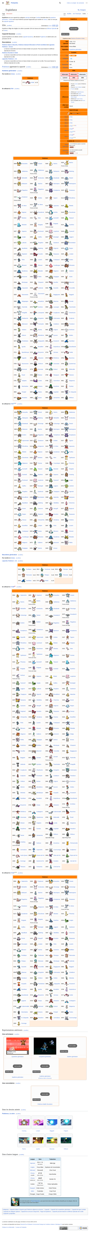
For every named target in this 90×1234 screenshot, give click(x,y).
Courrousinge (57, 849)
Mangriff (56, 508)
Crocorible (72, 288)
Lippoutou (56, 205)
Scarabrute (41, 212)
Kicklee (40, 198)
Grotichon (23, 745)
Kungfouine (56, 312)
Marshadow (25, 386)
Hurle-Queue (23, 855)
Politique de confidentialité (8, 1227)
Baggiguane (56, 294)
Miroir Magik (74, 97)
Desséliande (72, 346)
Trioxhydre (41, 324)
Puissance (65, 64)
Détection (81, 91)
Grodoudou (41, 178)
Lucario (40, 259)
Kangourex (41, 446)
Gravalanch (57, 615)
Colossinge (57, 423)
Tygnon (55, 198)
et (77, 38)
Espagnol (32, 1188)
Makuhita (56, 497)
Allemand (32, 1170)
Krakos (40, 392)
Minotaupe (25, 282)
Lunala (40, 380)
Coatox (71, 259)
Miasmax (55, 301)
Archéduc (72, 804)
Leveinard (39, 643)
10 (57, 25)
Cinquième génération (45, 1056)
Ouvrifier (55, 282)
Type (67, 55)
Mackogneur (72, 183)
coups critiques (78, 87)
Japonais (32, 1163)
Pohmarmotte (74, 843)
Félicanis (22, 866)
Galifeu (40, 237)
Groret (24, 508)
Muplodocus (56, 346)
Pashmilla (24, 307)
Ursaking (22, 842)
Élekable (40, 271)
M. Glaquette (72, 392)
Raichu (55, 163)
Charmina (71, 503)
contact (76, 83)
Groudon (40, 254)
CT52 (70, 117)
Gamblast (71, 341)
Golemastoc (56, 318)
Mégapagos (25, 301)
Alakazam (24, 183)
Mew (39, 218)
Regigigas (56, 276)
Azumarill (55, 218)
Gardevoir (56, 242)
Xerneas (55, 352)
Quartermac (72, 363)
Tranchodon (72, 307)
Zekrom (24, 335)
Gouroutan (56, 363)
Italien (32, 1191)
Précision (65, 67)
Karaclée (55, 288)
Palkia (39, 276)
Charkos (71, 520)
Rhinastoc (72, 265)
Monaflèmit (25, 497)
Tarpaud (71, 218)
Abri (77, 91)
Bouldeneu (25, 271)
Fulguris (55, 329)
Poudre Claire (79, 98)
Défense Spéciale (52, 28)
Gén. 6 (66, 123)
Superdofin (39, 849)
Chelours (40, 363)
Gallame (71, 271)
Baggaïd (71, 294)
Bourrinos (71, 358)
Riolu (23, 259)
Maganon (56, 271)
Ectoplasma (56, 190)
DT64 (70, 129)
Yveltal (10, 19)
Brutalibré (40, 346)
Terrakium (71, 324)
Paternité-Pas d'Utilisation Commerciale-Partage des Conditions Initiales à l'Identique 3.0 (41, 1224)
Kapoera (24, 231)
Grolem (24, 435)
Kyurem (55, 335)
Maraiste (24, 224)
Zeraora (40, 386)
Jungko (24, 237)
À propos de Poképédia (20, 1227)
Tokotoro (71, 375)
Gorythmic (56, 386)
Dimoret (40, 265)
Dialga (72, 734)
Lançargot (56, 307)
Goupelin (56, 792)
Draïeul (55, 369)
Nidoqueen (56, 171)
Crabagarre (39, 811)
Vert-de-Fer (73, 861)
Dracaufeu (25, 163)
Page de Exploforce (45, 1211)
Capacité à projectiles (9, 1213)
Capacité (46, 1209)
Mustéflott (25, 525)
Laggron (71, 237)
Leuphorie (56, 231)
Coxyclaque (57, 463)
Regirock (55, 248)
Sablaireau (25, 171)
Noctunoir (24, 276)
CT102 (71, 138)
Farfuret (22, 675)
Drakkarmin (25, 318)
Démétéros (41, 335)
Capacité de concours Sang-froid (30, 1211)
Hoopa (38, 805)
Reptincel (39, 595)
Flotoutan (65, 575)
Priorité (72, 88)
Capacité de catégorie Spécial (11, 1211)
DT (79, 113)
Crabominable (57, 811)
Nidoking (71, 171)
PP (67, 61)
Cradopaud (56, 259)
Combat (38, 17)
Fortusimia (39, 866)
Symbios (40, 307)
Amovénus (56, 843)
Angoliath (55, 392)
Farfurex (38, 843)
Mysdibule (24, 248)
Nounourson (25, 363)
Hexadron (24, 397)
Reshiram (71, 329)
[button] (74, 28)
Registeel (24, 254)
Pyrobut (71, 386)
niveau (45, 19)
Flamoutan (29, 575)
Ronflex (55, 212)
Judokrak (40, 288)
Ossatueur (72, 190)
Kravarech (56, 341)
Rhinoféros (72, 198)
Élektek (71, 205)
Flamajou (65, 569)
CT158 (71, 135)
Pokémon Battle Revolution (45, 1104)
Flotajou (47, 575)
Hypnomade (25, 440)
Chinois (32, 1173)
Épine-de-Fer (73, 855)
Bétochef (71, 282)
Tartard (71, 178)
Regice (71, 248)
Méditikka (56, 503)
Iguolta (23, 346)
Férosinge (40, 423)
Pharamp (71, 463)
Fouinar (40, 463)
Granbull (24, 474)
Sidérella (22, 764)
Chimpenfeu (41, 520)
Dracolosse (72, 212)
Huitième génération (9, 71)
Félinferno (56, 358)
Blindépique (39, 792)
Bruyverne (41, 352)
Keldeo (71, 335)
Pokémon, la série (8, 1113)
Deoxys (24, 520)
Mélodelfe (24, 178)
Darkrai (40, 548)
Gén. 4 (66, 117)
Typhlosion (72, 457)
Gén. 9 (66, 136)
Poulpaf (24, 392)
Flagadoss (25, 190)
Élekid (55, 676)
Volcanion (40, 358)
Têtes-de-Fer (57, 855)
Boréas (40, 329)
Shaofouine (72, 312)
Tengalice (40, 242)
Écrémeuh (41, 231)
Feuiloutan (47, 569)
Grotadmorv (57, 435)
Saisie (79, 93)
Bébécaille (72, 369)
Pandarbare (25, 341)
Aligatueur (25, 463)
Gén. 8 (66, 130)
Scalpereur (73, 849)
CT (73, 113)
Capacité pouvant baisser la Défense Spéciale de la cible (67, 1211)
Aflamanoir (25, 324)
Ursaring (71, 474)
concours (77, 141)
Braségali (56, 237)
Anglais (32, 1167)
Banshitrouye (25, 352)
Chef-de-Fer (57, 866)
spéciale (27, 17)
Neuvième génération (9, 555)
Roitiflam (38, 745)
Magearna (72, 380)
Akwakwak (56, 178)
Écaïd (23, 375)
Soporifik (22, 637)
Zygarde (24, 358)
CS (75, 113)
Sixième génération (72, 1056)
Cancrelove (56, 380)
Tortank (40, 163)
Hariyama (71, 497)
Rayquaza (56, 254)
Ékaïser (40, 375)
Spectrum (56, 630)
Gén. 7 (66, 126)
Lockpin (71, 254)
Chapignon (57, 491)
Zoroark (71, 301)
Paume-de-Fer (40, 855)
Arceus (55, 548)
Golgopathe (41, 341)
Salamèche (23, 595)
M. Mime (24, 205)
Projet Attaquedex (35, 1201)
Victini (70, 276)
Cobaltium (56, 324)
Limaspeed (41, 312)
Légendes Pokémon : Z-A (9, 59)
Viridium (24, 329)
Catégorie (65, 58)
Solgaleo (24, 380)
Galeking (40, 248)
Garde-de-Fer (40, 861)
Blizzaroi (24, 265)
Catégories (6, 1209)
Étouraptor (24, 944)
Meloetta (22, 792)
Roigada (40, 224)
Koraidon (56, 861)
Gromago (22, 861)
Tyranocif (71, 231)
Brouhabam (72, 242)
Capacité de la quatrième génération (60, 1209)
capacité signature (9, 21)
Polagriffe (24, 312)
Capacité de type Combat (79, 1209)
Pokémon (5, 67)
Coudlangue (56, 265)
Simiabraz (56, 520)
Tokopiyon (56, 375)
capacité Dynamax (28, 36)
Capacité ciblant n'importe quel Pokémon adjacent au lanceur (26, 1209)
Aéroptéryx (41, 301)
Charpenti (40, 282)
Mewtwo (24, 218)
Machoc (40, 183)
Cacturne (40, 508)
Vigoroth (71, 491)
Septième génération (17, 1077)
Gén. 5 (66, 120)
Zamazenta (56, 397)
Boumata (40, 369)
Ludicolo (24, 242)
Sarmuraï (24, 369)
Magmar (24, 212)
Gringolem (41, 318)
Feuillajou (28, 569)
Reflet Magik (81, 95)
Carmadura (23, 849)
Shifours (71, 397)
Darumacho (25, 294)
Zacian (40, 397)
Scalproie (71, 318)
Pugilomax (43, 36)
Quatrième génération (75, 49)
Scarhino (71, 224)
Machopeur (56, 183)
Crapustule (25, 288)
